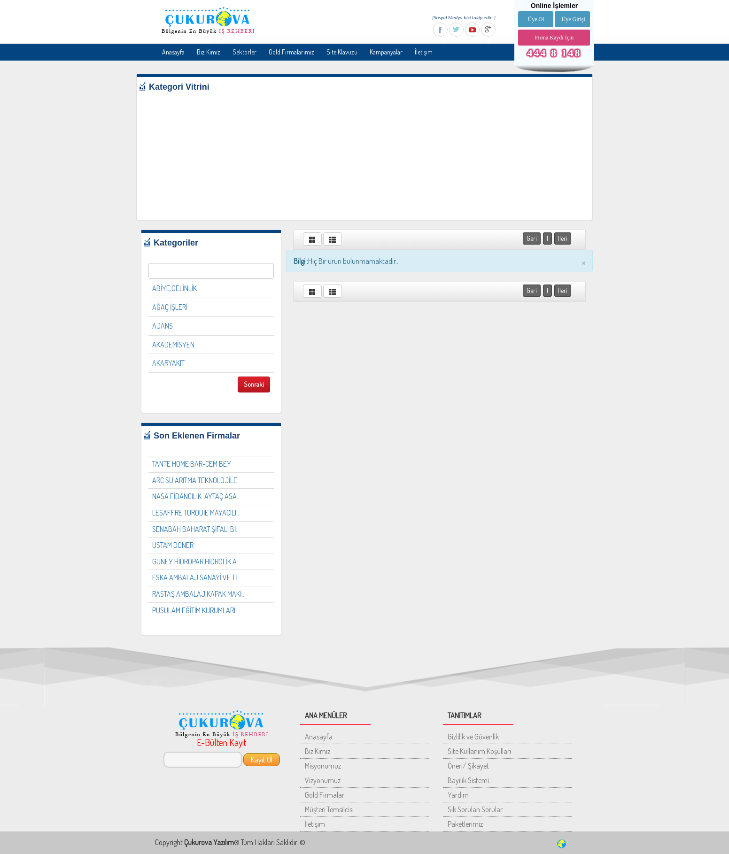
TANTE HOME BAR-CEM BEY (191, 464)
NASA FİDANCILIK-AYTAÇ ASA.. (196, 496)
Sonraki (254, 384)
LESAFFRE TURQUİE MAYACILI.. (195, 512)
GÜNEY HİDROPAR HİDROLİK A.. (196, 561)
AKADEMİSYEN (173, 344)
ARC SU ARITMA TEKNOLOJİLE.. (196, 480)
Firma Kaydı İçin (554, 37)
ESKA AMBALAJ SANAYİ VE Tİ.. (196, 577)
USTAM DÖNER (173, 545)
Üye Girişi (573, 19)
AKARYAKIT (168, 363)
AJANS (162, 326)
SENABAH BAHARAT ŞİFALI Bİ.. (195, 529)
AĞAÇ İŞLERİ (169, 307)
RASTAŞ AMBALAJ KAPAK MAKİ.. (198, 594)
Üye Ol (535, 19)
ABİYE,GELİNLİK (174, 288)
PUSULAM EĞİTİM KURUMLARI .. (196, 610)
